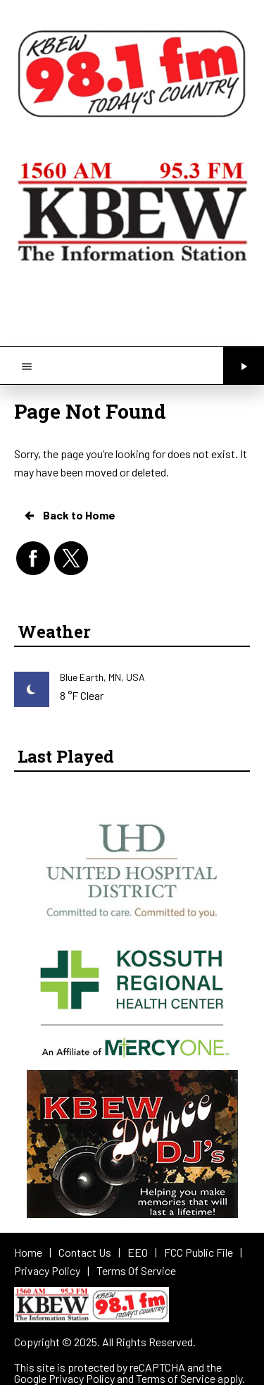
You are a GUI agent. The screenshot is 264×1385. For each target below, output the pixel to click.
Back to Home (69, 515)
